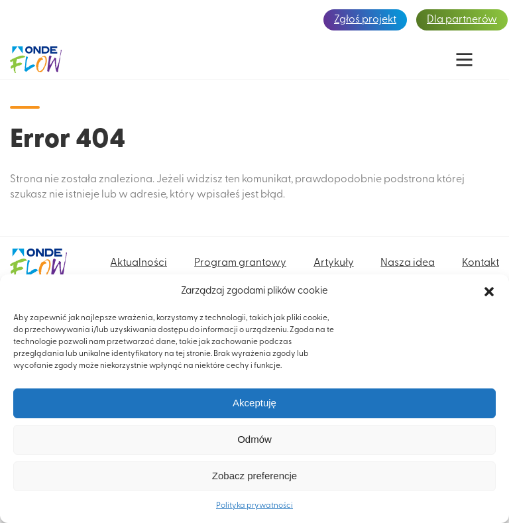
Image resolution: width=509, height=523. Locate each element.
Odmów (254, 439)
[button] (489, 291)
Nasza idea (407, 263)
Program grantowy (240, 263)
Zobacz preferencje (254, 475)
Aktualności (138, 263)
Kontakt (480, 263)
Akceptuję (254, 402)
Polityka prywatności (254, 506)
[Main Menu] (464, 59)
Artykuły (333, 263)
